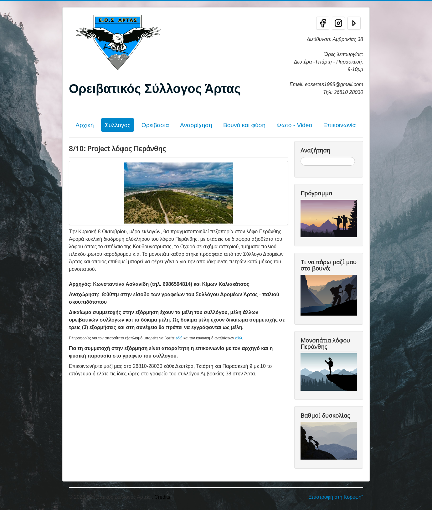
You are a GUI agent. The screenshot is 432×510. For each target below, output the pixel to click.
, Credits (161, 497)
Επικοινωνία (339, 125)
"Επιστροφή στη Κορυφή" (334, 497)
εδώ (179, 338)
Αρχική (84, 125)
